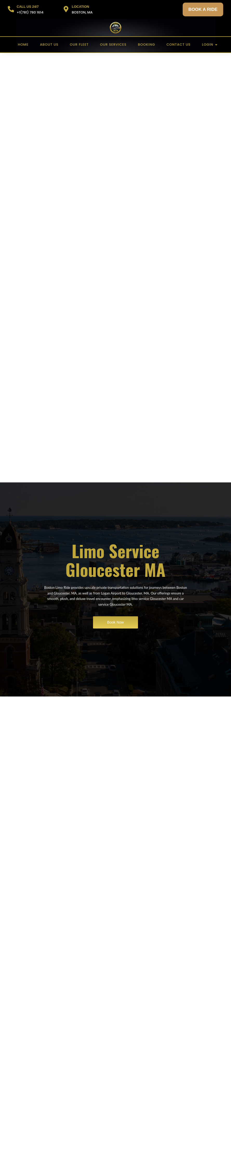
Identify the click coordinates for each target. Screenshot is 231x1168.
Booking (146, 44)
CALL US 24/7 (28, 7)
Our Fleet (79, 44)
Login (209, 44)
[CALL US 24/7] (11, 9)
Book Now (115, 622)
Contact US (179, 44)
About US (49, 44)
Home (23, 44)
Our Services (113, 44)
